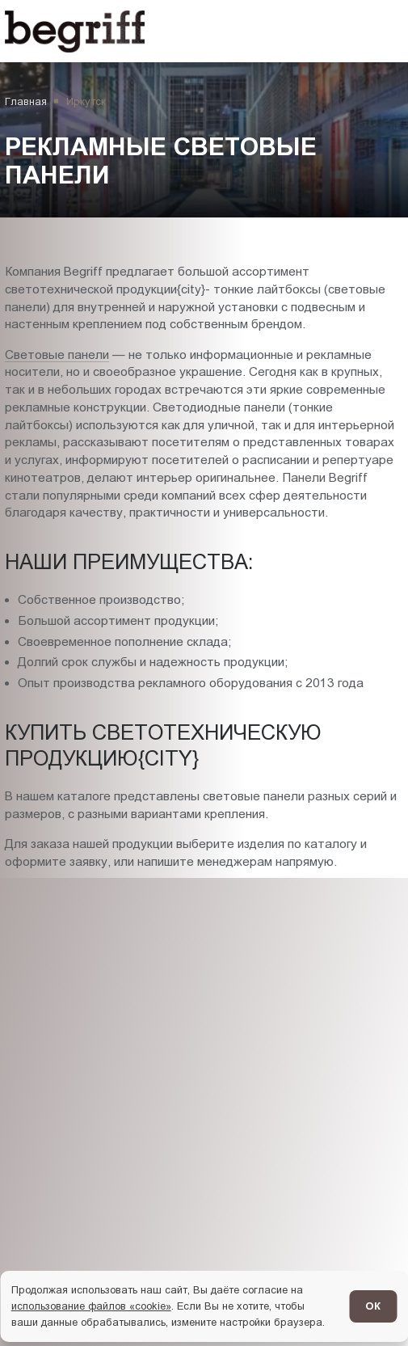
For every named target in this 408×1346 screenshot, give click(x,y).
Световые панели (57, 354)
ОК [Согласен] (373, 1306)
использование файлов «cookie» (91, 1306)
